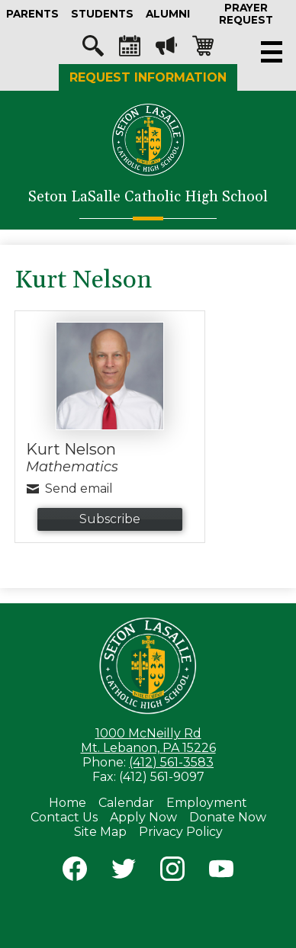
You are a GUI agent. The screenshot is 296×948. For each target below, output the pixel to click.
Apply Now (143, 817)
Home (67, 802)
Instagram (172, 871)
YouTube (221, 871)
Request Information (148, 77)
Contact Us (64, 817)
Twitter (123, 871)
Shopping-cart (203, 49)
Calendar (129, 49)
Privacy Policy (181, 831)
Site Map (100, 831)
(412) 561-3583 (171, 762)
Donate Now (227, 817)
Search (93, 49)
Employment (206, 802)
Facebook (74, 871)
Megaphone (166, 49)
